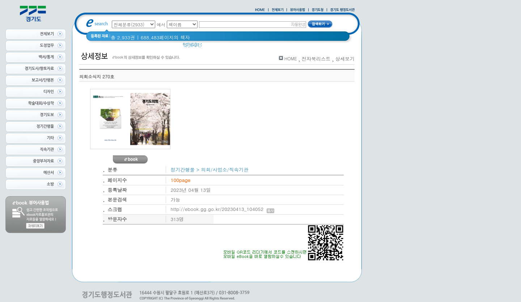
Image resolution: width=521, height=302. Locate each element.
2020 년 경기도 (258, 46)
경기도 (213, 46)
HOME (290, 58)
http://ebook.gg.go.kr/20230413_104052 (223, 209)
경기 (231, 46)
